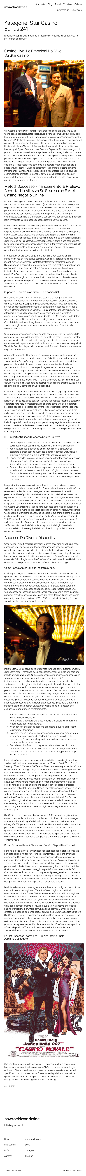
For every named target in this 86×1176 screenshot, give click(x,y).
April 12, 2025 (9, 1086)
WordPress (77, 1170)
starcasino (57, 336)
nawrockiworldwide (15, 7)
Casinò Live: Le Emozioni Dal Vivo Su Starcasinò (33, 53)
